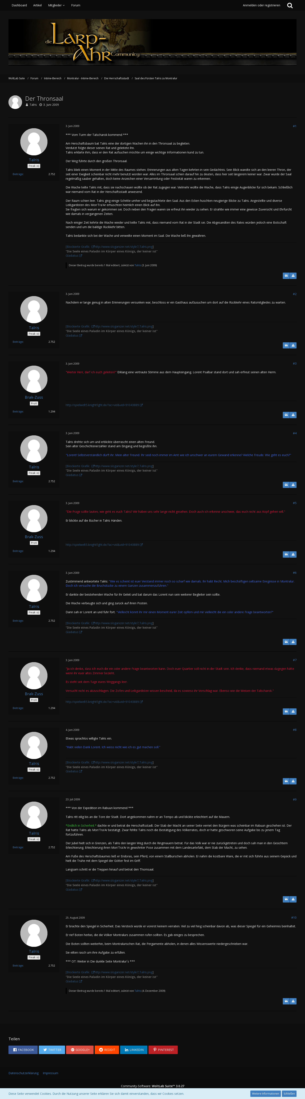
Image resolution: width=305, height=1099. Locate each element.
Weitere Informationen (265, 1093)
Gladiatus (72, 256)
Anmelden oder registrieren (261, 5)
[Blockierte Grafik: (78, 247)
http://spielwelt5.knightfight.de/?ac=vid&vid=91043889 (102, 405)
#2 (295, 294)
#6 (295, 573)
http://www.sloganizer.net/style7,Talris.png (123, 247)
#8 (295, 730)
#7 (295, 660)
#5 (295, 503)
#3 (295, 363)
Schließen (289, 1093)
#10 (294, 917)
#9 (295, 799)
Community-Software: (152, 1086)
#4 (295, 433)
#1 (295, 126)
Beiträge (18, 174)
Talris (33, 105)
